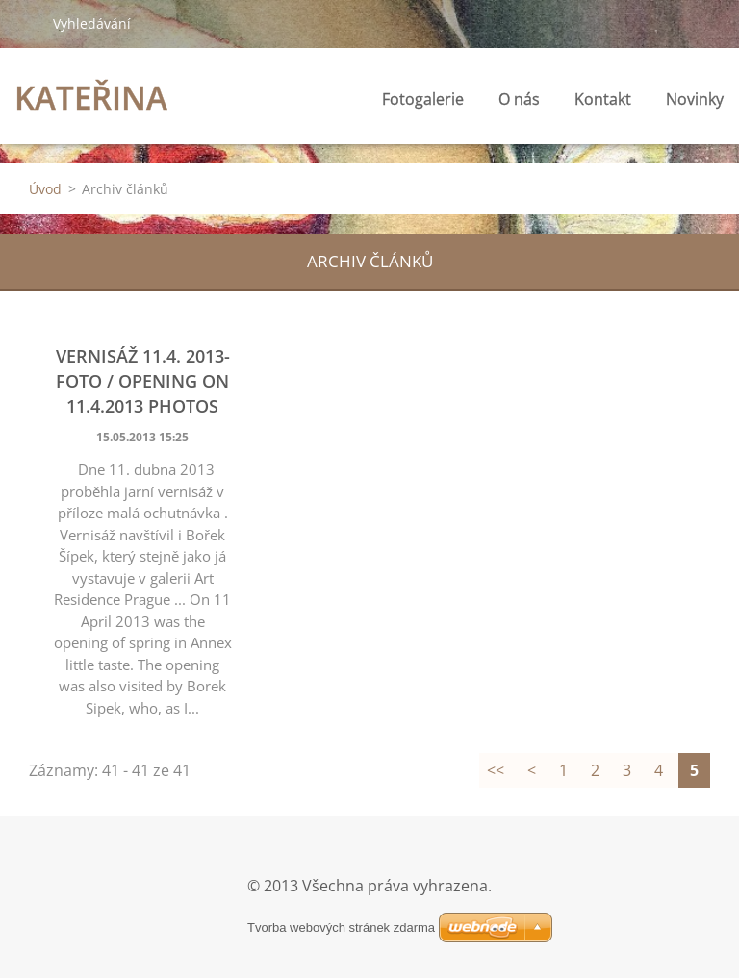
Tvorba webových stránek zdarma (341, 927)
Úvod (45, 189)
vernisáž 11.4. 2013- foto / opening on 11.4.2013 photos (143, 380)
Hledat (26, 23)
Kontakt (602, 99)
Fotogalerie (423, 99)
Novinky (695, 99)
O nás (519, 99)
